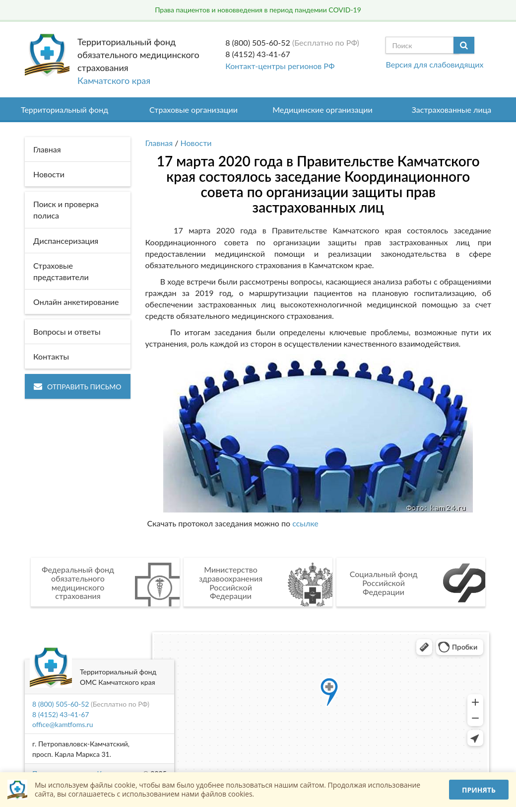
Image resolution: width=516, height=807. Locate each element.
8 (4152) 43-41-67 (257, 54)
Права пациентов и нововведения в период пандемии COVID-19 (258, 9)
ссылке (305, 523)
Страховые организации (193, 109)
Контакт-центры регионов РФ (279, 66)
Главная (159, 142)
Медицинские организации (322, 109)
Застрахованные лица (452, 109)
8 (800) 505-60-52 (257, 42)
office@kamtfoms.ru (62, 724)
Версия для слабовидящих (434, 64)
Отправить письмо (78, 386)
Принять (479, 790)
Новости (196, 142)
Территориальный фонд (64, 109)
